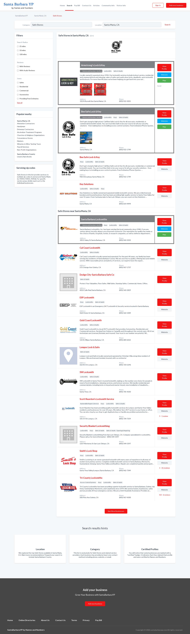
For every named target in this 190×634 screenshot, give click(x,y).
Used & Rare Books (24, 157)
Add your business (176, 5)
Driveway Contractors (25, 129)
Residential (24, 86)
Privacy (86, 620)
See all (19, 103)
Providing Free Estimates (29, 99)
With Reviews (25, 66)
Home (62, 5)
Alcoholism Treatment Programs (29, 132)
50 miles (23, 50)
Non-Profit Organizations (26, 150)
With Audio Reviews (27, 70)
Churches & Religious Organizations (31, 135)
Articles (96, 5)
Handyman (21, 126)
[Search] (167, 24)
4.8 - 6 (164, 495)
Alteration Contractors (26, 123)
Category (26, 25)
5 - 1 (163, 416)
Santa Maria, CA (40, 16)
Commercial (24, 90)
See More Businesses (116, 511)
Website (164, 75)
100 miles (23, 54)
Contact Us (86, 5)
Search (69, 5)
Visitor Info (121, 5)
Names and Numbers (35, 630)
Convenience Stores (25, 138)
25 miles (23, 46)
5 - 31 (164, 468)
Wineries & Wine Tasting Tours (29, 144)
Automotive (24, 95)
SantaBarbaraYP (21, 16)
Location (98, 25)
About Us (45, 620)
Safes (22, 82)
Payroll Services (23, 147)
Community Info (108, 5)
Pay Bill (77, 5)
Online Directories (27, 620)
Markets (20, 141)
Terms (74, 620)
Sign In (158, 5)
